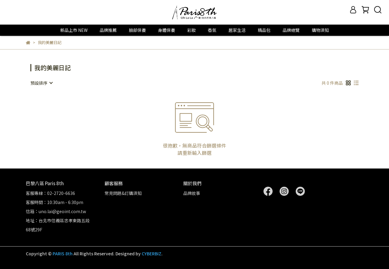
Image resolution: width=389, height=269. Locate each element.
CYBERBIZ (151, 253)
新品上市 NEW (74, 30)
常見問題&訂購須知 (123, 193)
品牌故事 (191, 193)
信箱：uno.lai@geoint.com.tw (56, 211)
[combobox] (41, 82)
